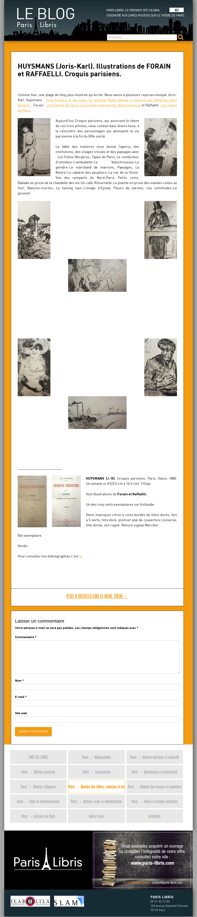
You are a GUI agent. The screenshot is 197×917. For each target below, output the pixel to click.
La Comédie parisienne (98, 105)
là (80, 556)
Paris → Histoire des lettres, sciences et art (96, 786)
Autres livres (96, 816)
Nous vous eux (129, 105)
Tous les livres (38, 757)
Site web (21, 713)
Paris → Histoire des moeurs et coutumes (154, 786)
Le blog (45, 19)
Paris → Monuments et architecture (154, 771)
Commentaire (26, 637)
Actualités (155, 816)
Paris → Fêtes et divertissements (38, 801)
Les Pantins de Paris (62, 105)
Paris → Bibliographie (96, 757)
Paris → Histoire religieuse (38, 786)
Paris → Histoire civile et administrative (96, 801)
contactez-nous (138, 883)
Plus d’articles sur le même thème (97, 596)
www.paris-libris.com (152, 863)
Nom (18, 680)
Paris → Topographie (96, 771)
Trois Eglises (56, 100)
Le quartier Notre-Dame (108, 100)
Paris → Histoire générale (38, 771)
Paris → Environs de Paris (38, 816)
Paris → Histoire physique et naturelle (154, 757)
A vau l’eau (77, 100)
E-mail (19, 697)
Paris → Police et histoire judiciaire (155, 801)
